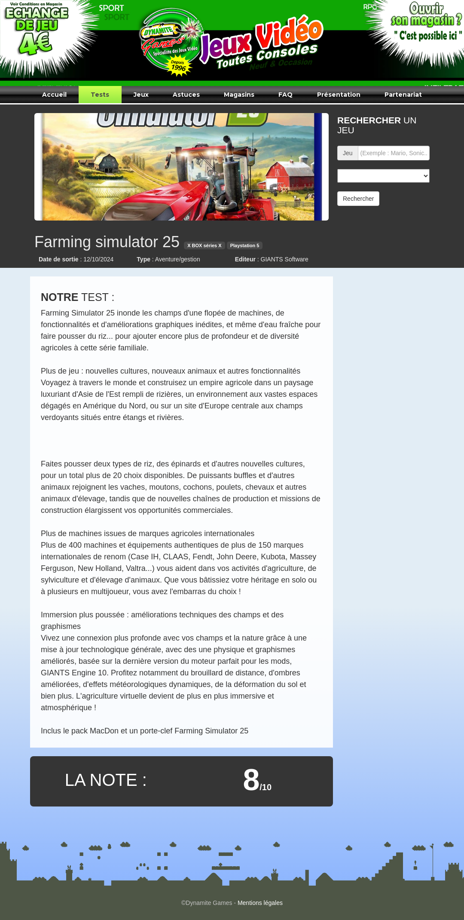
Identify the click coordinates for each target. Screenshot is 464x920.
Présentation (338, 94)
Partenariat (403, 94)
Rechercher (358, 198)
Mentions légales (260, 902)
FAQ (285, 94)
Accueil (54, 94)
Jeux (141, 94)
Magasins (239, 94)
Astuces (186, 94)
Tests (100, 94)
